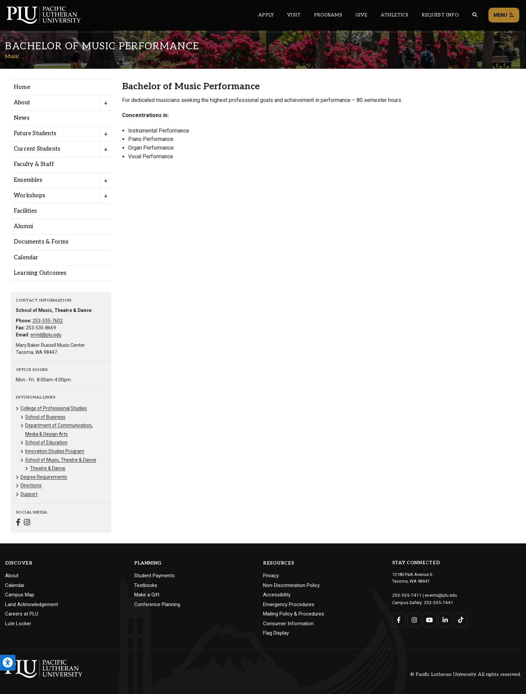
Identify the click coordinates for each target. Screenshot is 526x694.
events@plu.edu (437, 594)
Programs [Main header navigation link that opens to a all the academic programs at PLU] (328, 15)
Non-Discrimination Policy (291, 585)
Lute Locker (18, 624)
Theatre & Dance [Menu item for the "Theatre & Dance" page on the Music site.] (47, 468)
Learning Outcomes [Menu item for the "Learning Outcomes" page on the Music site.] (40, 273)
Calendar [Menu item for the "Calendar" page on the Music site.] (26, 257)
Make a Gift (146, 595)
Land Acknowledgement (31, 604)
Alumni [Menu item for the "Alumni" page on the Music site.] (23, 226)
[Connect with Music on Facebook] (18, 523)
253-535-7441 (437, 601)
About (11, 576)
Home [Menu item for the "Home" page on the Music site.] (22, 87)
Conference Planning (157, 604)
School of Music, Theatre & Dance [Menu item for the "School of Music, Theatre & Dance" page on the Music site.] (60, 460)
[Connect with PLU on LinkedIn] (445, 619)
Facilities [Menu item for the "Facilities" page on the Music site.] (25, 211)
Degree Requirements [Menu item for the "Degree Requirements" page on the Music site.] (43, 477)
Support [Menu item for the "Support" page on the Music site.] (29, 494)
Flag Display (276, 633)
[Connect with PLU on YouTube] (429, 619)
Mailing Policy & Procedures (293, 614)
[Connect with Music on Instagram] (27, 523)
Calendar (14, 585)
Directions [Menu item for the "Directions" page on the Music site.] (31, 485)
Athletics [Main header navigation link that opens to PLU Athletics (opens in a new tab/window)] (395, 15)
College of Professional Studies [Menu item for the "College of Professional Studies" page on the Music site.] (53, 408)
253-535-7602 (48, 320)
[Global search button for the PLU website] (474, 15)
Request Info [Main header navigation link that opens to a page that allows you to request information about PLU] (440, 15)
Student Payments (154, 576)
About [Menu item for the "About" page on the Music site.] (22, 102)
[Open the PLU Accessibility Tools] (7, 663)
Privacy (271, 576)
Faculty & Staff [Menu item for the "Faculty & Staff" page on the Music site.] (34, 164)
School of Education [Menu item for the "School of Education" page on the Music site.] (46, 442)
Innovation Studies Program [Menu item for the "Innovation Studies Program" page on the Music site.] (54, 451)
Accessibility (277, 595)
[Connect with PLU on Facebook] (399, 619)
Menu (503, 15)
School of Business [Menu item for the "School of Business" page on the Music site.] (45, 417)
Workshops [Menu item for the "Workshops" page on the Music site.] (29, 195)
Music (12, 56)
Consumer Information (288, 624)
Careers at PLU (21, 614)
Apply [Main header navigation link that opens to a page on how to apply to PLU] (266, 15)
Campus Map (19, 595)
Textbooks (145, 585)
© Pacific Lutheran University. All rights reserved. (465, 674)
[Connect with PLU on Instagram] (414, 619)
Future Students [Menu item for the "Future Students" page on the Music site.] (35, 133)
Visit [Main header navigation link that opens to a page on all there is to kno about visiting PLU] (294, 15)
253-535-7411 (405, 594)
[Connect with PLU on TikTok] (460, 619)
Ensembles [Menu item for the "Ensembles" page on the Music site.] (28, 180)
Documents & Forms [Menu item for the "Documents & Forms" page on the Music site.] (41, 241)
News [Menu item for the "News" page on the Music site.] (22, 118)
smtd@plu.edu (46, 334)
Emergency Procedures (288, 604)
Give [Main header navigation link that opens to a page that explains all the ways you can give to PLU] (361, 15)
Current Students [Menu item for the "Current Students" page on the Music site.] (37, 149)
